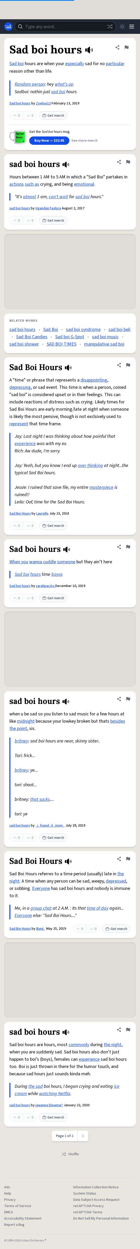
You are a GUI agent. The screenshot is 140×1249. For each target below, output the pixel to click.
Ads (7, 1187)
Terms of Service (17, 1206)
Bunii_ (40, 928)
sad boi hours (19, 208)
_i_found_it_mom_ (50, 825)
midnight (26, 721)
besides (117, 721)
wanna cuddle (42, 562)
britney (21, 741)
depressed (116, 881)
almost (29, 196)
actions (16, 184)
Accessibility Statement (22, 1218)
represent (18, 424)
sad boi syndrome (83, 329)
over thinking (90, 465)
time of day (97, 908)
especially (74, 63)
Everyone (41, 888)
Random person (30, 84)
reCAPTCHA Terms (87, 1212)
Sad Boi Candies (31, 337)
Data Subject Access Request (96, 1199)
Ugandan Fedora (48, 208)
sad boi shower (24, 344)
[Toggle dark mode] (122, 26)
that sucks (40, 799)
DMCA (8, 1212)
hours (35, 574)
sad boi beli (119, 329)
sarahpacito (45, 586)
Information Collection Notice (96, 1187)
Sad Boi (50, 329)
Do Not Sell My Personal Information (101, 1218)
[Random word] (110, 26)
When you (18, 562)
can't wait (58, 196)
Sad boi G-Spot (69, 337)
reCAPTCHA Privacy (88, 1206)
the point (18, 728)
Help (7, 1193)
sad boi (58, 92)
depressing (20, 387)
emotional (84, 184)
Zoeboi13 (43, 103)
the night (112, 1044)
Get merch (53, 115)
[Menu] (131, 26)
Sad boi (16, 63)
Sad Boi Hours (20, 513)
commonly (79, 1044)
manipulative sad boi (104, 344)
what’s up (64, 84)
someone (66, 562)
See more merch (84, 140)
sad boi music (105, 337)
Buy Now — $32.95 (49, 140)
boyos (57, 574)
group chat (41, 908)
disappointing (94, 380)
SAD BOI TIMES (61, 344)
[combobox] (65, 26)
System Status (84, 1193)
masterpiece (101, 487)
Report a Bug (14, 1224)
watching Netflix (54, 1093)
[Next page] (83, 1136)
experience (25, 443)
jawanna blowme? (49, 1105)
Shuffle (70, 1154)
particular (115, 63)
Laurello (42, 513)
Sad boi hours (20, 103)
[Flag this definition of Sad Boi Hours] (128, 365)
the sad (35, 1086)
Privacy (10, 1199)
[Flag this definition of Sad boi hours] (126, 47)
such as (32, 184)
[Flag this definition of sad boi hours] (128, 162)
